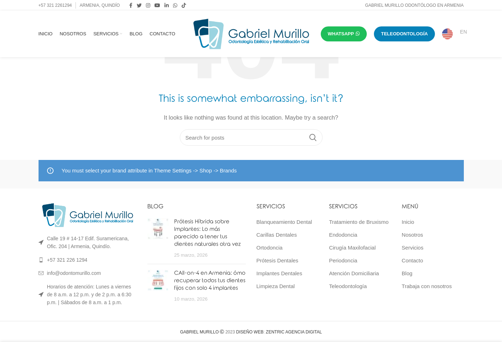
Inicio (408, 222)
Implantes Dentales (279, 273)
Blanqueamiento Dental (284, 222)
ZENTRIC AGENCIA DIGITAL (294, 332)
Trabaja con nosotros (427, 286)
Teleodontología (348, 286)
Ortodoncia (270, 248)
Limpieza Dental (276, 286)
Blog (407, 273)
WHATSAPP (344, 34)
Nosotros (412, 235)
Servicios (413, 248)
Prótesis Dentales (278, 260)
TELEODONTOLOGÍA (404, 33)
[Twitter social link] (139, 5)
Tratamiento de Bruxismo (359, 222)
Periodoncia (343, 260)
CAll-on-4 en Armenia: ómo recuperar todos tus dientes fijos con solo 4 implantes (209, 280)
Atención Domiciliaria (354, 273)
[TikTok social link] (183, 5)
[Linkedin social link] (166, 5)
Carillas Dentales (277, 235)
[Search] (251, 137)
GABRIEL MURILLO (199, 332)
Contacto (412, 260)
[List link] (88, 260)
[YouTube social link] (157, 5)
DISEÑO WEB (250, 332)
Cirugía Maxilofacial (352, 248)
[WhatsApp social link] (175, 5)
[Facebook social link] (131, 5)
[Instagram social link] (148, 5)
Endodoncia (343, 235)
